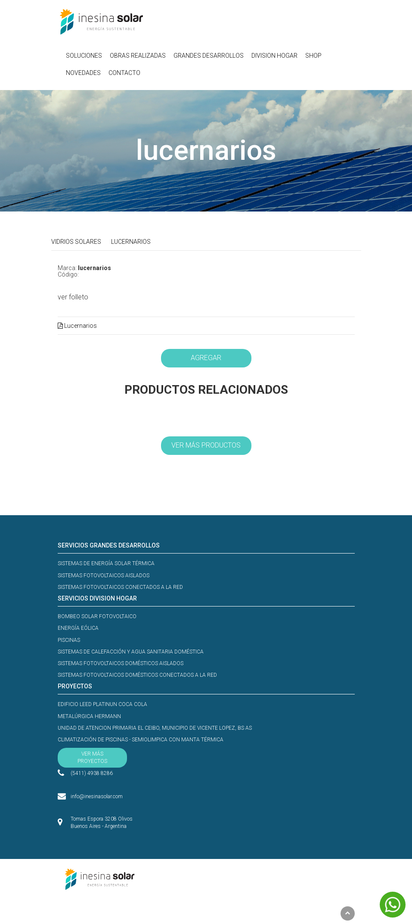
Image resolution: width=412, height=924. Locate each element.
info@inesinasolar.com (97, 795)
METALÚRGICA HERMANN (89, 716)
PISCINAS (69, 640)
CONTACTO (124, 72)
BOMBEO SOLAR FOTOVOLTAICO (97, 616)
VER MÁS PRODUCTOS (206, 445)
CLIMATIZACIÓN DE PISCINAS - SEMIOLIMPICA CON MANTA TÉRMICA (140, 740)
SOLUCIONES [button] (84, 55)
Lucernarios (77, 325)
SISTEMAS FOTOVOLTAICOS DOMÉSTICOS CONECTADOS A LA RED (137, 675)
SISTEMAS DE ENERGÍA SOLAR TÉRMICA (106, 563)
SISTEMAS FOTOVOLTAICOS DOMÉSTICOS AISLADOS (120, 663)
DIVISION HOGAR (274, 55)
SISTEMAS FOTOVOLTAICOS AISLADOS (103, 575)
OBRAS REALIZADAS (138, 55)
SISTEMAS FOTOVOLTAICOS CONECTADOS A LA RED (120, 587)
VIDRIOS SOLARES (76, 241)
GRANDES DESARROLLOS (208, 55)
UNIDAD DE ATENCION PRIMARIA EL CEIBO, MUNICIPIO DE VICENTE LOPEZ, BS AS (155, 728)
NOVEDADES (83, 72)
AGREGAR (206, 358)
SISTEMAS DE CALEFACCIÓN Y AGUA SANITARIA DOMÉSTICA (131, 652)
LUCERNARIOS (131, 241)
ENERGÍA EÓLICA (78, 628)
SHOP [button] (313, 55)
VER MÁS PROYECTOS (92, 757)
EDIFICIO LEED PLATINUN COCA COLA (102, 704)
